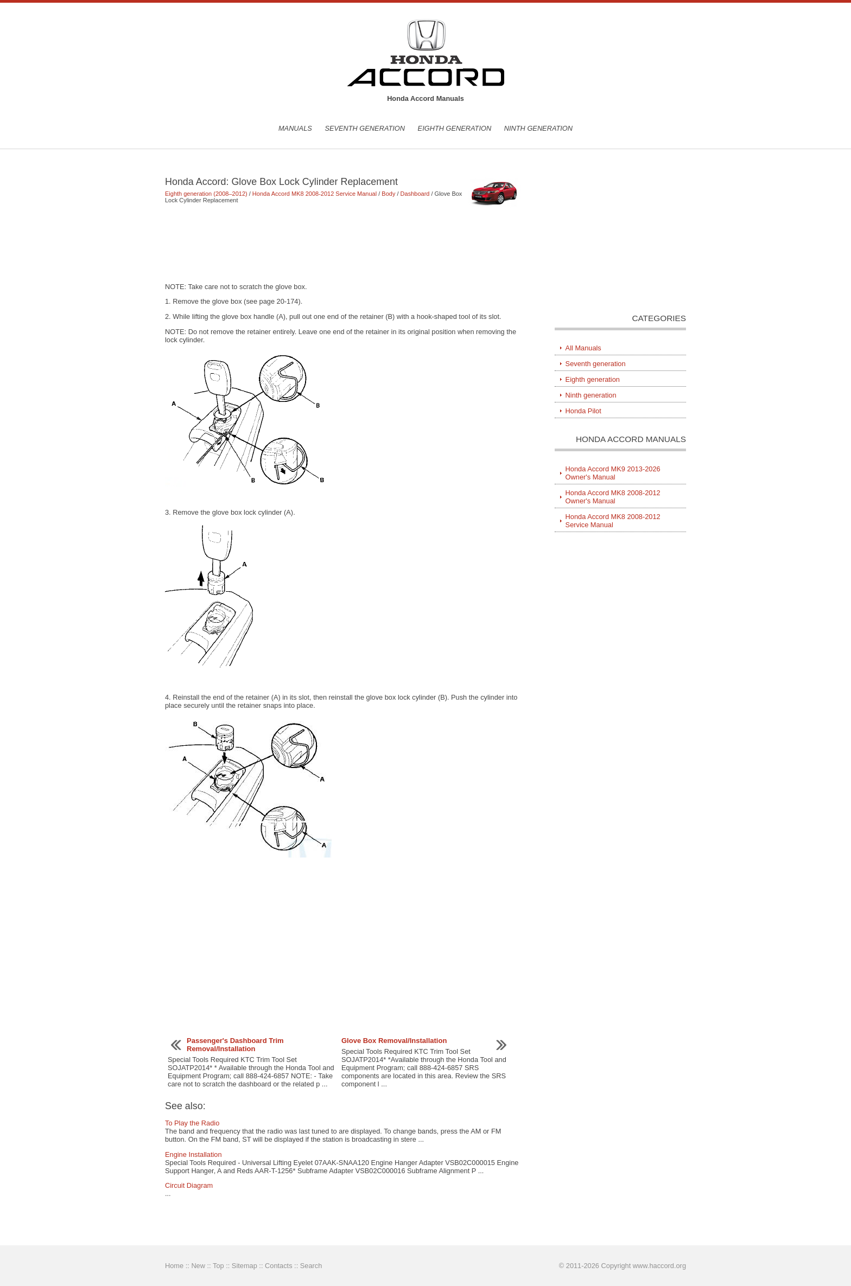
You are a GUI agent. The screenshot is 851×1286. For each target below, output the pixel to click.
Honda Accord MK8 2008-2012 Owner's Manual (613, 497)
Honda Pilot (583, 411)
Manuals (295, 128)
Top (218, 1266)
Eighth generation (455, 128)
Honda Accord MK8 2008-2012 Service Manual (314, 193)
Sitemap (244, 1266)
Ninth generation (538, 128)
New (198, 1266)
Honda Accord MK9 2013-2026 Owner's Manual (613, 473)
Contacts (279, 1266)
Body (388, 193)
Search (311, 1266)
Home (174, 1266)
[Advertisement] (344, 243)
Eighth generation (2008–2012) (206, 193)
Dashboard (415, 193)
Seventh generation (365, 128)
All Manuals (583, 348)
